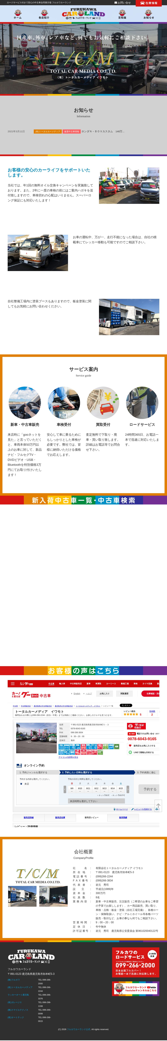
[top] (158, 806)
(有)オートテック (16, 1017)
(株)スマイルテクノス (18, 1010)
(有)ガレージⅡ (15, 1002)
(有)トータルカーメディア (20, 987)
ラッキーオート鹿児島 (18, 995)
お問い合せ (122, 2)
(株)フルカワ (14, 980)
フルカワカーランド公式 (78, 1029)
